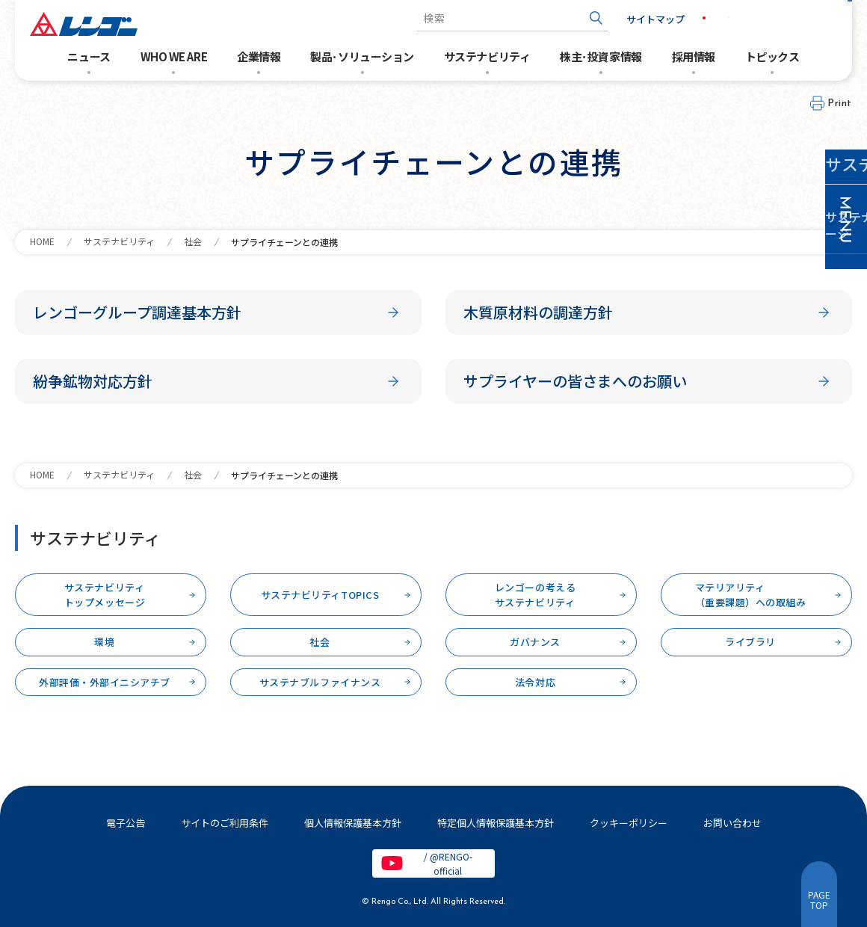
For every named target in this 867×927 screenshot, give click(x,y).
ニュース (88, 56)
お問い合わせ (800, 18)
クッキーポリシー (628, 823)
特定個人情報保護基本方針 (495, 823)
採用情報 (693, 56)
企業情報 (258, 56)
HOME (42, 241)
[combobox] (488, 18)
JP (690, 18)
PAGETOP (819, 899)
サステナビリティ (487, 56)
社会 (193, 241)
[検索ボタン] (572, 18)
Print (839, 103)
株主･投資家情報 (600, 56)
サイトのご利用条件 (224, 823)
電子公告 (125, 823)
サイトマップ (631, 19)
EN (721, 18)
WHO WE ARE (174, 56)
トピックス (772, 56)
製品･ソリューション (362, 56)
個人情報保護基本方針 (352, 823)
